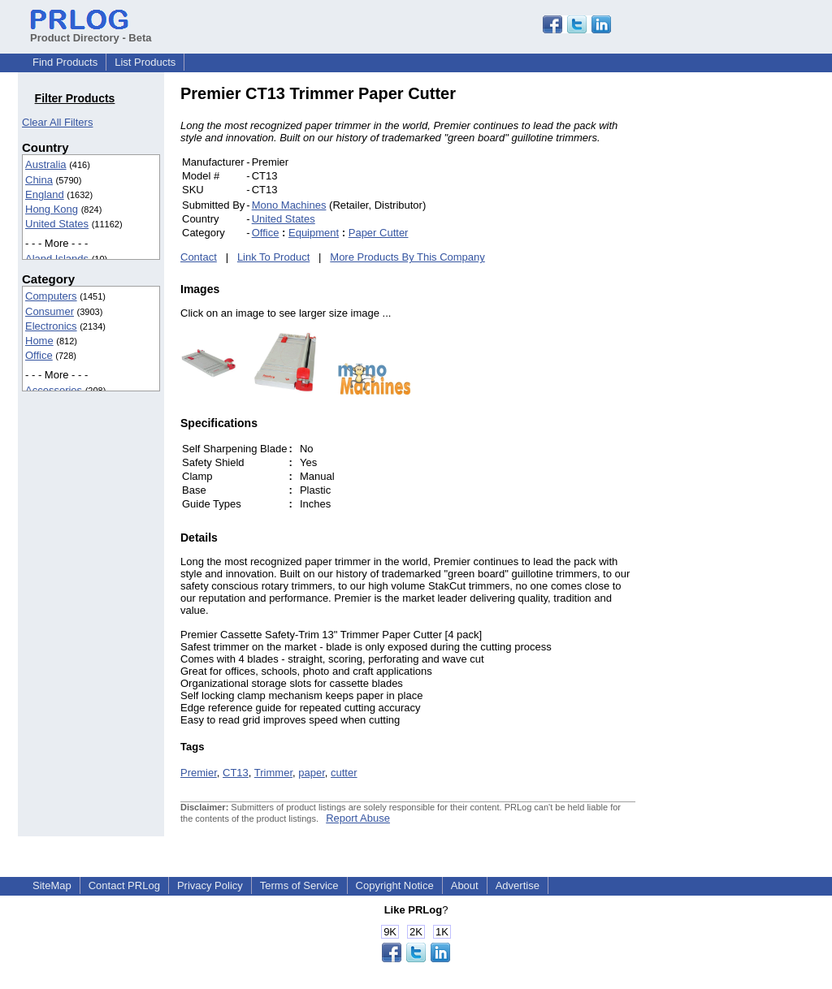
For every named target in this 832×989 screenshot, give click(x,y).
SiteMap (52, 885)
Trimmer (273, 773)
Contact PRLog (124, 885)
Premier (198, 773)
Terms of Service (299, 885)
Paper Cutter (379, 233)
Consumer (49, 311)
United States (57, 224)
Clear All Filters (57, 122)
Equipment (313, 233)
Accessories (53, 390)
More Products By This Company (407, 257)
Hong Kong (51, 209)
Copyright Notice (395, 885)
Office (39, 355)
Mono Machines (289, 205)
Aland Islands (57, 259)
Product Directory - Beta (91, 31)
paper (311, 773)
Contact (198, 257)
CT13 (236, 773)
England (44, 194)
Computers (51, 296)
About (465, 885)
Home (39, 341)
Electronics (51, 326)
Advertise (518, 885)
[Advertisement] (745, 328)
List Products (145, 62)
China (39, 180)
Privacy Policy (210, 885)
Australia (46, 164)
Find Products (65, 62)
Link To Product (273, 257)
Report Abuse (358, 818)
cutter (344, 773)
